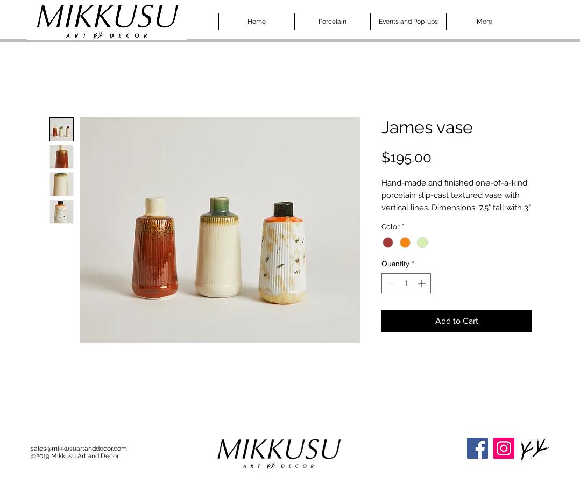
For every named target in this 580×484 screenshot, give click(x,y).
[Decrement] (390, 283)
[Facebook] (477, 448)
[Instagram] (503, 448)
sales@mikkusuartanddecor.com (79, 448)
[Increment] (422, 283)
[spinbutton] (406, 283)
